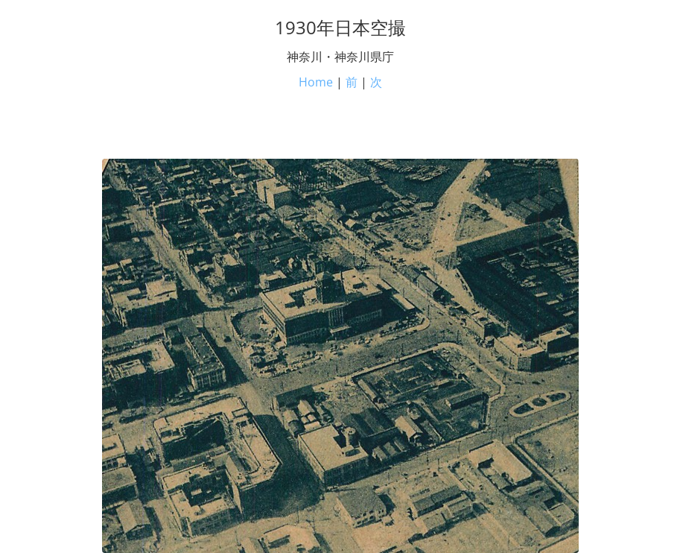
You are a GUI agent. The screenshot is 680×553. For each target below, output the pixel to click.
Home (316, 82)
